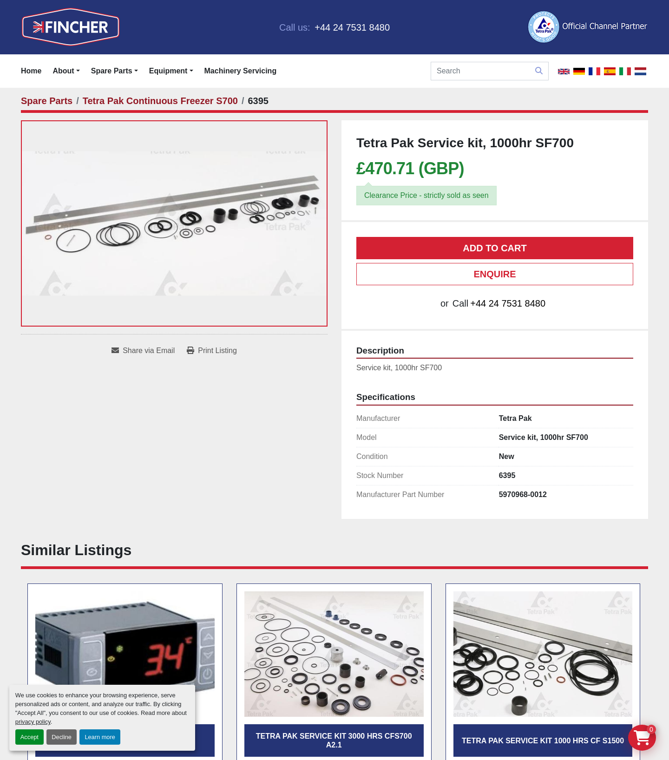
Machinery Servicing (240, 71)
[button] (114, 71)
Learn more (100, 737)
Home (31, 71)
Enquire (494, 274)
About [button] (63, 71)
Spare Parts (111, 71)
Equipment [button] (168, 71)
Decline (62, 737)
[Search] (490, 71)
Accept (29, 737)
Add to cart (494, 248)
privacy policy (33, 721)
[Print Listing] (212, 351)
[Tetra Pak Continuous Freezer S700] (160, 101)
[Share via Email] (143, 351)
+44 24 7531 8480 (351, 27)
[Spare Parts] (46, 101)
